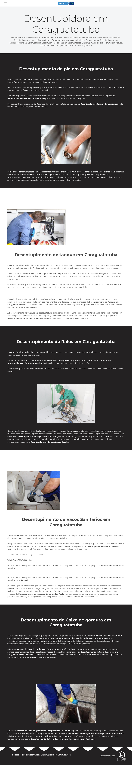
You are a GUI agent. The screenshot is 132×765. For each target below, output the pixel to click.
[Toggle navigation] (5, 3)
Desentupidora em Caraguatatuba (56, 755)
